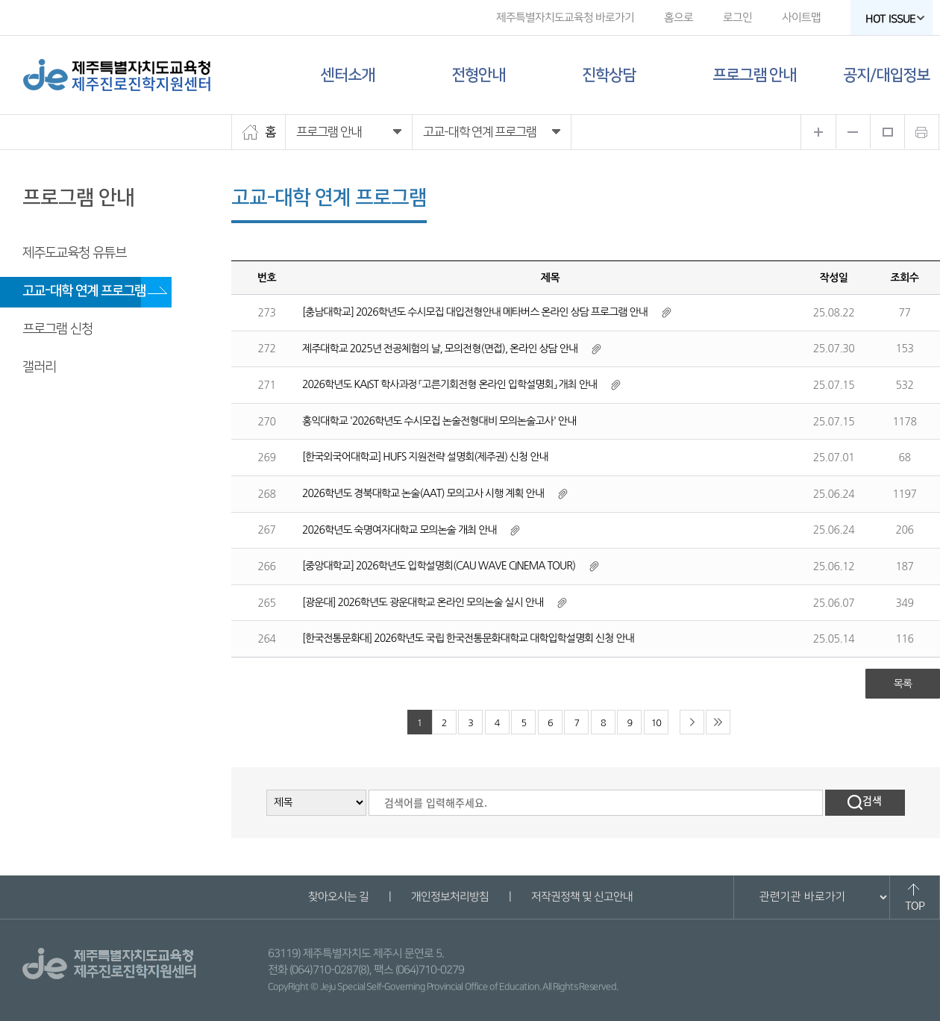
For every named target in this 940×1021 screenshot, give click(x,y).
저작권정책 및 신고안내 (581, 896)
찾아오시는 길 (337, 896)
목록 (903, 683)
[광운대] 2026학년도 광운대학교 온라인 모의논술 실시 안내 (422, 602)
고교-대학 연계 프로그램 (83, 291)
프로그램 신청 (57, 329)
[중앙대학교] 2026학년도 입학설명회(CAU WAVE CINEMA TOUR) (438, 566)
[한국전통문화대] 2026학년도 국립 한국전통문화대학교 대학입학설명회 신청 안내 (468, 638)
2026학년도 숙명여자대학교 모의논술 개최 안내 (399, 530)
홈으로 (678, 17)
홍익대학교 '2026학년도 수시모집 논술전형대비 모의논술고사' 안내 (439, 421)
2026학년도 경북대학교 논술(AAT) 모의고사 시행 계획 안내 (423, 493)
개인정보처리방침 (449, 896)
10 (656, 723)
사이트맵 (801, 17)
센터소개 (348, 75)
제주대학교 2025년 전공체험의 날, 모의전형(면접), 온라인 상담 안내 (439, 348)
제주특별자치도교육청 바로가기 (565, 17)
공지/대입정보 (886, 75)
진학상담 (609, 75)
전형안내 (478, 75)
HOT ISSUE (895, 19)
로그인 (737, 17)
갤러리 (39, 367)
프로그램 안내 (754, 75)
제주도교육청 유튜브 (74, 253)
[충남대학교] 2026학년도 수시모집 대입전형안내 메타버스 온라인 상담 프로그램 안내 (475, 312)
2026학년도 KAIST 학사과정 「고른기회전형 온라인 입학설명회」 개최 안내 (449, 384)
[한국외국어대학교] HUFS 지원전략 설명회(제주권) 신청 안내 (425, 457)
